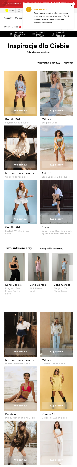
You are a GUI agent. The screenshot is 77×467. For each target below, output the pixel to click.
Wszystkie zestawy (48, 62)
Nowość (68, 62)
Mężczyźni (21, 17)
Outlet (9, 10)
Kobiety (8, 17)
